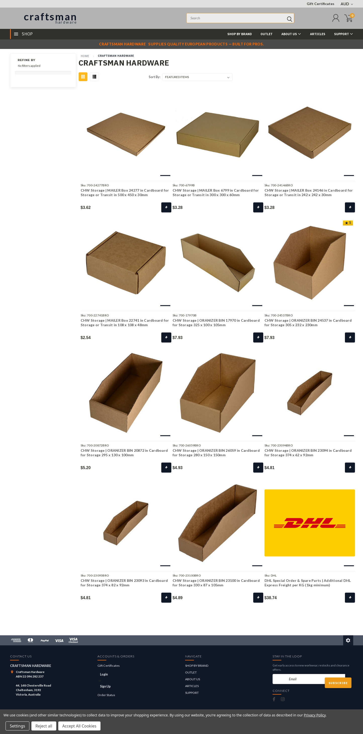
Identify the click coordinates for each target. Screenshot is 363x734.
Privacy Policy (315, 715)
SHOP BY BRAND (239, 34)
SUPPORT (343, 34)
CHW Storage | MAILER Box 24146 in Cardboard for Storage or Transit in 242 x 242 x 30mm (309, 192)
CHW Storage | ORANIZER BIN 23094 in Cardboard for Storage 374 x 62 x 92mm (308, 452)
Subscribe (338, 683)
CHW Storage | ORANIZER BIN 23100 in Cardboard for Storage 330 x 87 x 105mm (216, 582)
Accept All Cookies (79, 726)
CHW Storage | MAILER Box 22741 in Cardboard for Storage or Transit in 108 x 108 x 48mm (125, 322)
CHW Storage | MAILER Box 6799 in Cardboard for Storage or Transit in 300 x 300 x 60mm (216, 192)
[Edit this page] (348, 640)
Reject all (43, 726)
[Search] (290, 18)
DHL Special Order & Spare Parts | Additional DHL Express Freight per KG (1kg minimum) (308, 582)
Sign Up (105, 686)
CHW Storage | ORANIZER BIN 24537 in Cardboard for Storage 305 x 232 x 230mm (308, 322)
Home (85, 56)
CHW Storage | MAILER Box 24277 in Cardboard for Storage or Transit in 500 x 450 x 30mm (125, 192)
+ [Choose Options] (166, 207)
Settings (17, 726)
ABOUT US (291, 34)
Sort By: (154, 77)
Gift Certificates (320, 4)
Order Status (106, 695)
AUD (347, 4)
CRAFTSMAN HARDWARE (116, 56)
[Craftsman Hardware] (44, 18)
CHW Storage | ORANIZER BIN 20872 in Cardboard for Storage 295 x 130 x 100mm (124, 452)
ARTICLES (317, 34)
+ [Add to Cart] (350, 597)
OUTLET (267, 34)
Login (104, 674)
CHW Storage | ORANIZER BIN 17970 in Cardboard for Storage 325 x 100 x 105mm (216, 322)
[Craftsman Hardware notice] (181, 44)
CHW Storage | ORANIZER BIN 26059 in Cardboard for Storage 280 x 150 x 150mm (216, 452)
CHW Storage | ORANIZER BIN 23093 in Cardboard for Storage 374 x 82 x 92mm (124, 582)
